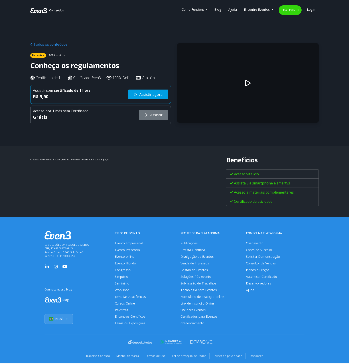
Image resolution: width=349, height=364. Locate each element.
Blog (217, 9)
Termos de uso (155, 357)
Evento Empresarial (129, 243)
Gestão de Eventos (195, 270)
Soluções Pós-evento (196, 277)
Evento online (125, 257)
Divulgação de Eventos (197, 257)
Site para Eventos (193, 311)
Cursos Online (125, 304)
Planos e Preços (257, 270)
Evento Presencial (128, 250)
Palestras (121, 311)
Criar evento (290, 10)
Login (311, 9)
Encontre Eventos (257, 9)
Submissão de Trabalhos (199, 284)
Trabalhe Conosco (95, 357)
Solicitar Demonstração (263, 257)
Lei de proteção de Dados (189, 357)
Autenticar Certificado (262, 277)
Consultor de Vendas (261, 263)
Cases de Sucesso (259, 250)
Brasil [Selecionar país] (59, 320)
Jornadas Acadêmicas (130, 297)
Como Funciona (193, 9)
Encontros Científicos (130, 318)
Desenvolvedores (258, 284)
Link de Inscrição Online (198, 304)
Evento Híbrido (126, 263)
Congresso (123, 270)
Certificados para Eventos (199, 318)
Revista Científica (193, 250)
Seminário (122, 284)
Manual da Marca (126, 357)
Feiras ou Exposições (130, 325)
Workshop (122, 291)
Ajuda (232, 9)
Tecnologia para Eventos (199, 291)
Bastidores (258, 357)
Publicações (189, 243)
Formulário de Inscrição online (202, 297)
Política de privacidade (229, 357)
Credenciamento (193, 325)
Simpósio (121, 277)
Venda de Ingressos (195, 263)
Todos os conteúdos (48, 44)
